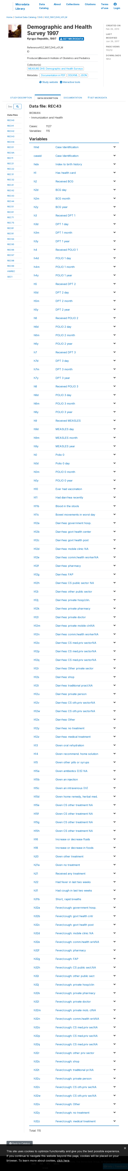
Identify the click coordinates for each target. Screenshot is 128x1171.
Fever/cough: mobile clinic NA (75, 933)
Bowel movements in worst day (75, 514)
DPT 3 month (64, 369)
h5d (36, 292)
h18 (36, 847)
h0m (36, 472)
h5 (35, 284)
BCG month (63, 198)
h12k (36, 608)
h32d (37, 933)
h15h (37, 830)
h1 (35, 172)
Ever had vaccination (69, 489)
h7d (36, 360)
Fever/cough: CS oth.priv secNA (76, 1087)
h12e (36, 557)
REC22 (10, 168)
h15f (36, 813)
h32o (37, 1027)
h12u (37, 694)
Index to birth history (69, 164)
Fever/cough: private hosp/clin (75, 984)
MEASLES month (67, 437)
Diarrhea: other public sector (74, 591)
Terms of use (104, 6)
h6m (36, 335)
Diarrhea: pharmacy (68, 565)
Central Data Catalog (25, 17)
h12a (36, 523)
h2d (36, 190)
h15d (36, 796)
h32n (37, 1018)
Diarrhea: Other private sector (75, 668)
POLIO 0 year (64, 480)
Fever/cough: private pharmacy (75, 993)
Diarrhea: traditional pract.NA (74, 685)
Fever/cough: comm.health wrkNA (77, 942)
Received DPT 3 (66, 352)
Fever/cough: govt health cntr (74, 916)
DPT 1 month (64, 232)
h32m (37, 1010)
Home (9, 17)
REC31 (10, 174)
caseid (38, 155)
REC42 (10, 190)
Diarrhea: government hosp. (73, 523)
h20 (36, 856)
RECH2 (10, 131)
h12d (36, 549)
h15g (36, 822)
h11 (36, 497)
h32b (37, 916)
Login (117, 6)
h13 (36, 745)
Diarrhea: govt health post (72, 540)
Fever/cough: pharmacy (71, 950)
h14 (36, 754)
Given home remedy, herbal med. (77, 796)
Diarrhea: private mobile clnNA (75, 625)
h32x (37, 1104)
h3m (36, 232)
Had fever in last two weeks (73, 882)
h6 (35, 318)
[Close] (125, 1148)
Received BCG (64, 181)
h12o (37, 642)
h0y (36, 480)
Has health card (66, 172)
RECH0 (10, 120)
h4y (36, 275)
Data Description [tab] (48, 98)
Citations (90, 4)
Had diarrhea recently (69, 497)
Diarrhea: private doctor (71, 617)
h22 (36, 882)
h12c (36, 540)
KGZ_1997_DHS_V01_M (56, 17)
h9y (36, 446)
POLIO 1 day (63, 258)
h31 (36, 890)
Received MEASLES (68, 420)
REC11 (10, 158)
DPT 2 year (63, 309)
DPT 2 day (62, 292)
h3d (36, 224)
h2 (35, 181)
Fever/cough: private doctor (73, 1001)
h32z (37, 1121)
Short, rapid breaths (68, 899)
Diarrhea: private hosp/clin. (73, 600)
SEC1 (9, 276)
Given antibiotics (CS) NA (72, 771)
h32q (37, 1044)
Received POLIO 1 (67, 249)
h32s (37, 1061)
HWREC (11, 271)
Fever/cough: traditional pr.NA (75, 1070)
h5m (36, 301)
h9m (36, 437)
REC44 (10, 201)
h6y (36, 343)
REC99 (10, 266)
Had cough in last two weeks (74, 890)
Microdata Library (22, 6)
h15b (37, 779)
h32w (37, 1095)
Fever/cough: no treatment (72, 1112)
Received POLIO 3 (67, 386)
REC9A (10, 152)
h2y (36, 207)
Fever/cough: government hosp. (76, 907)
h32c (37, 924)
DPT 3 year (63, 378)
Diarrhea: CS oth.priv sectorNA (75, 702)
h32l (36, 1001)
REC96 (10, 249)
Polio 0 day (63, 463)
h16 (36, 839)
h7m (36, 369)
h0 (35, 454)
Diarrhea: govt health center (73, 531)
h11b (36, 506)
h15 (36, 762)
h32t (36, 1070)
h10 (36, 489)
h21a (37, 865)
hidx (36, 164)
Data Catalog (43, 6)
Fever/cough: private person (74, 1078)
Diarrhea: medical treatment (73, 736)
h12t (36, 685)
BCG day (61, 190)
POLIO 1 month (65, 267)
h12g (36, 574)
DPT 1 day (62, 224)
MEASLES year (65, 446)
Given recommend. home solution (77, 754)
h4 (35, 249)
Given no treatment (68, 865)
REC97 (10, 255)
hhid (36, 147)
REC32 (10, 179)
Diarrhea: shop (65, 677)
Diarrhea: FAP (64, 574)
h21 (36, 873)
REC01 (10, 147)
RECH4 (10, 141)
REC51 (10, 206)
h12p (37, 651)
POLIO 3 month (65, 403)
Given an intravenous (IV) (72, 788)
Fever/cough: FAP (67, 959)
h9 (35, 420)
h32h (37, 967)
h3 (35, 215)
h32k (37, 993)
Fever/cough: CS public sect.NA (76, 967)
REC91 (10, 233)
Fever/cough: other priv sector (75, 1053)
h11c (36, 514)
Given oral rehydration (70, 745)
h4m (37, 267)
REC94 (10, 239)
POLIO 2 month (65, 335)
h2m (36, 198)
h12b (37, 531)
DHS (40, 17)
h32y (37, 1112)
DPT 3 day (62, 360)
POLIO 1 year (64, 275)
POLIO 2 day (63, 326)
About (57, 4)
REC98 (10, 260)
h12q (36, 660)
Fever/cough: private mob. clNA (76, 1010)
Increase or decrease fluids (73, 839)
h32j (36, 984)
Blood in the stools (67, 506)
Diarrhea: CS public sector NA (75, 583)
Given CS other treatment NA (74, 805)
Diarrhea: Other (65, 719)
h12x (36, 719)
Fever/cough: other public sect (75, 976)
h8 (35, 386)
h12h (37, 583)
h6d (36, 326)
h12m (37, 625)
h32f (36, 950)
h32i (36, 976)
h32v (37, 1087)
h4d (36, 258)
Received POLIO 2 (67, 318)
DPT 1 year (63, 241)
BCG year (62, 207)
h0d (36, 463)
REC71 (10, 217)
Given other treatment (69, 856)
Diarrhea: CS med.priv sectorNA (76, 642)
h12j (36, 600)
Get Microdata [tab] (97, 97)
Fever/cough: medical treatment (76, 1121)
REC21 (10, 163)
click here (63, 1160)
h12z (36, 736)
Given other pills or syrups (72, 762)
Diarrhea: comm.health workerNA (77, 557)
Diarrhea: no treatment (70, 728)
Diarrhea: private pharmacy (73, 608)
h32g (37, 959)
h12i (36, 591)
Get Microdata (71, 38)
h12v (36, 702)
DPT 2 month (64, 301)
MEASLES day (65, 429)
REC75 (10, 222)
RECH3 (10, 136)
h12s (36, 677)
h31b (37, 899)
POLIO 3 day (63, 395)
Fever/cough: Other (68, 1104)
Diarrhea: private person (71, 694)
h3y (36, 241)
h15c (36, 788)
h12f (36, 565)
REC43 (10, 195)
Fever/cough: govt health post (75, 924)
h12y (36, 728)
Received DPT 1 (65, 215)
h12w (37, 711)
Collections (73, 4)
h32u (37, 1078)
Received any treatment (70, 873)
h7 (35, 352)
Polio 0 (60, 454)
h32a (37, 907)
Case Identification (67, 147)
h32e (37, 942)
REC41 (10, 185)
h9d (36, 429)
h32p (37, 1035)
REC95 (10, 244)
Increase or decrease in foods (75, 847)
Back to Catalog (19, 1143)
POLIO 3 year (64, 412)
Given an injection (67, 779)
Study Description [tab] (21, 97)
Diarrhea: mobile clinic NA (72, 549)
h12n (37, 634)
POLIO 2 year (64, 343)
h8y (36, 412)
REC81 (10, 228)
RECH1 (10, 125)
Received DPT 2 (66, 284)
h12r (36, 668)
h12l (36, 617)
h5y (36, 309)
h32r (37, 1053)
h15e (36, 805)
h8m (36, 403)
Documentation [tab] (73, 97)
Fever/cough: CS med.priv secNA (77, 1027)
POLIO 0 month (65, 472)
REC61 (10, 212)
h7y (36, 378)
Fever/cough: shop (67, 1061)
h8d (36, 395)
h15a (36, 771)
